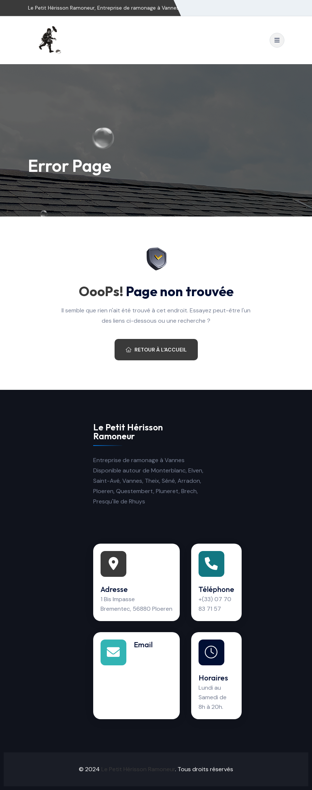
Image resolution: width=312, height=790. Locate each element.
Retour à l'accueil (156, 349)
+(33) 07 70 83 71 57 (215, 604)
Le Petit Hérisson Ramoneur (138, 769)
